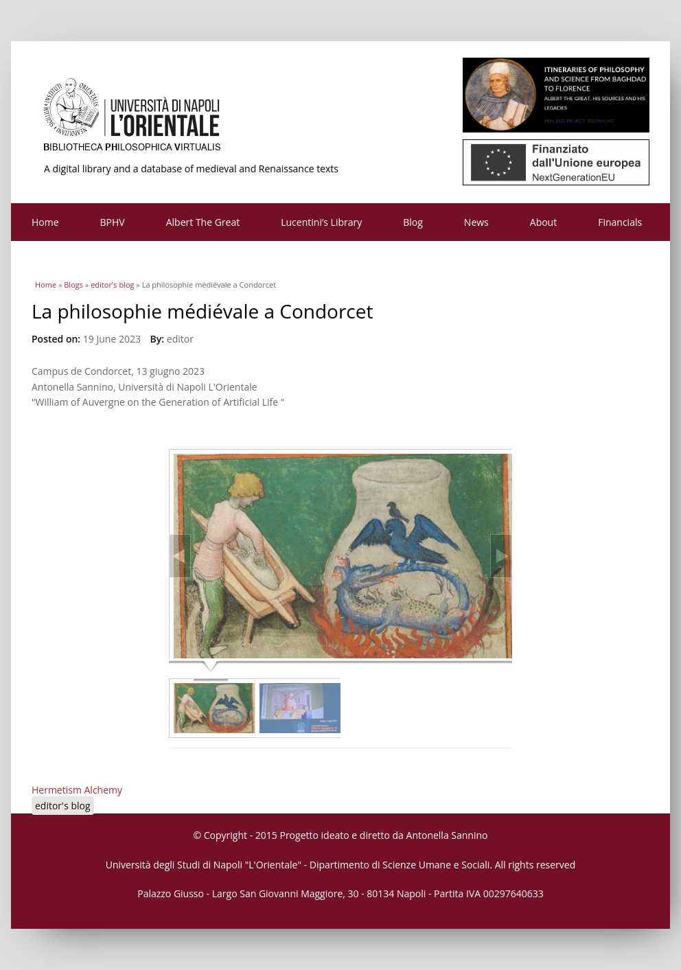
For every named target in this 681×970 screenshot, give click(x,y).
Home (45, 222)
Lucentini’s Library (321, 222)
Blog (413, 222)
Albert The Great (203, 222)
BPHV (112, 222)
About (543, 222)
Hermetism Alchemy (77, 789)
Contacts (51, 259)
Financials (620, 222)
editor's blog (112, 284)
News (476, 222)
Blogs (73, 284)
